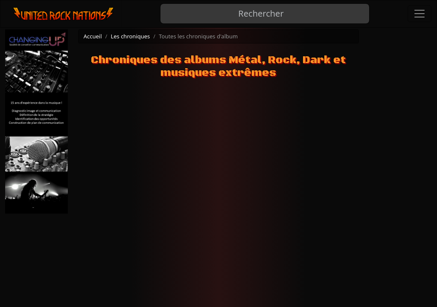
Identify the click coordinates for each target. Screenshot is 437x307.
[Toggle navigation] (419, 13)
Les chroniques (130, 36)
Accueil (93, 36)
